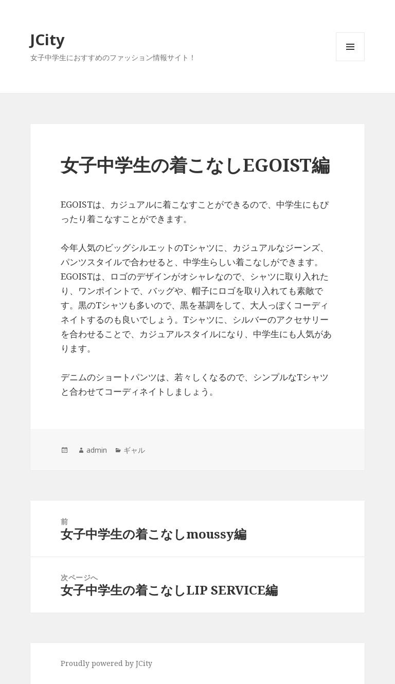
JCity (47, 39)
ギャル (134, 450)
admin (96, 450)
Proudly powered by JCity (106, 663)
